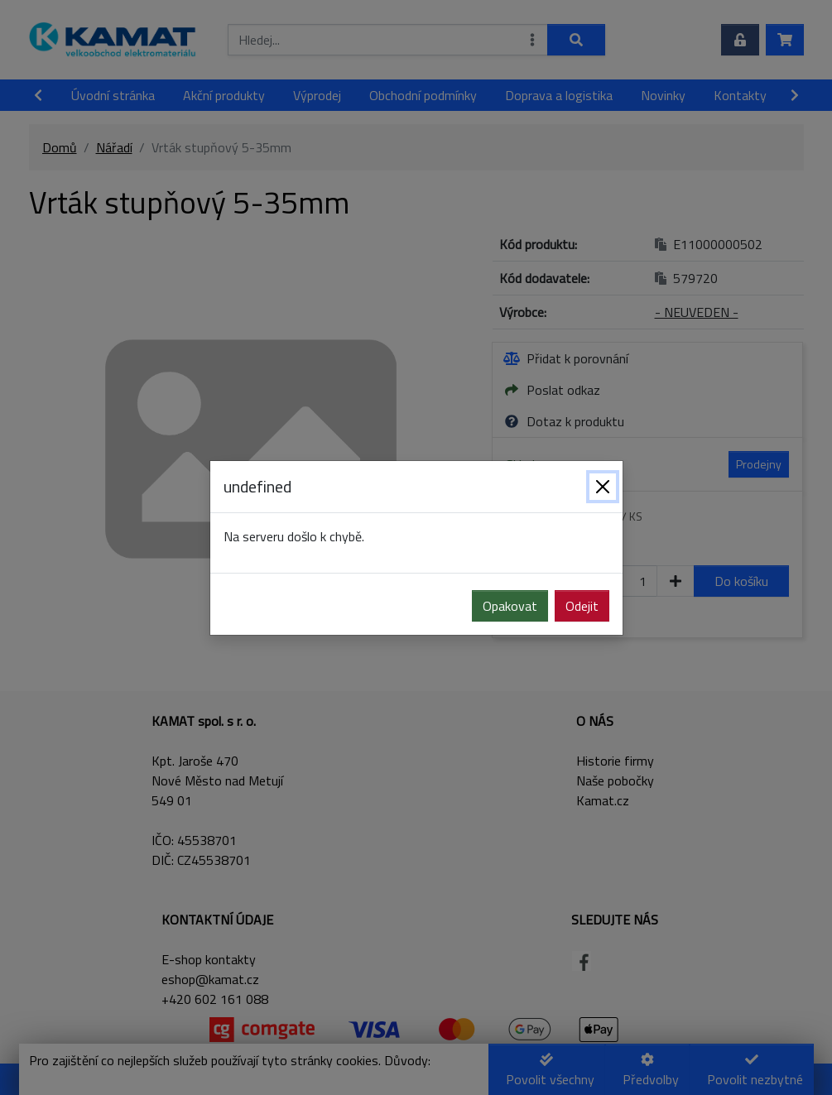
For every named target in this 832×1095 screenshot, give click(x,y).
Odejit (582, 606)
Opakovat (510, 606)
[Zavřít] (602, 486)
